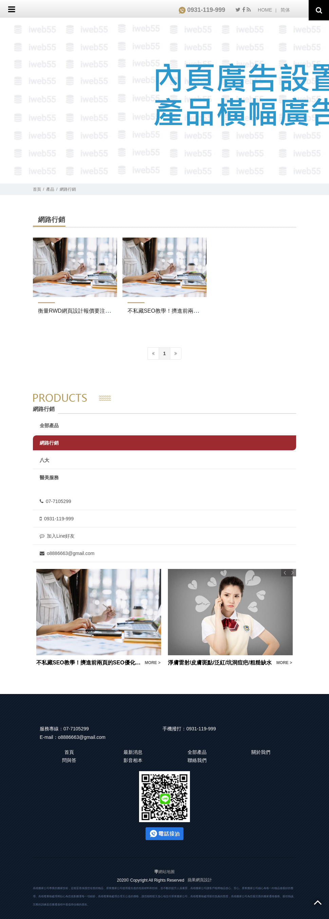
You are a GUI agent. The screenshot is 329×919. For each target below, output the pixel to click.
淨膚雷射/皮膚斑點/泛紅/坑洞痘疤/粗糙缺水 (220, 662)
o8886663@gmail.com (67, 553)
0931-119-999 (202, 9)
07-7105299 (55, 501)
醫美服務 (49, 477)
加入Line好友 (57, 536)
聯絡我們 (197, 760)
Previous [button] (285, 572)
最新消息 (132, 752)
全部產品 (49, 425)
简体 (285, 10)
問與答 (69, 760)
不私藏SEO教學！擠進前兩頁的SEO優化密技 (182, 311)
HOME (265, 10)
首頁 (37, 189)
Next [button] (292, 572)
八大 (44, 460)
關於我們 (260, 752)
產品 (50, 189)
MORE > (152, 662)
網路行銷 (68, 189)
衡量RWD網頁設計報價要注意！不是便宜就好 (93, 311)
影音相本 (132, 760)
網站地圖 (166, 871)
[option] (98, 618)
